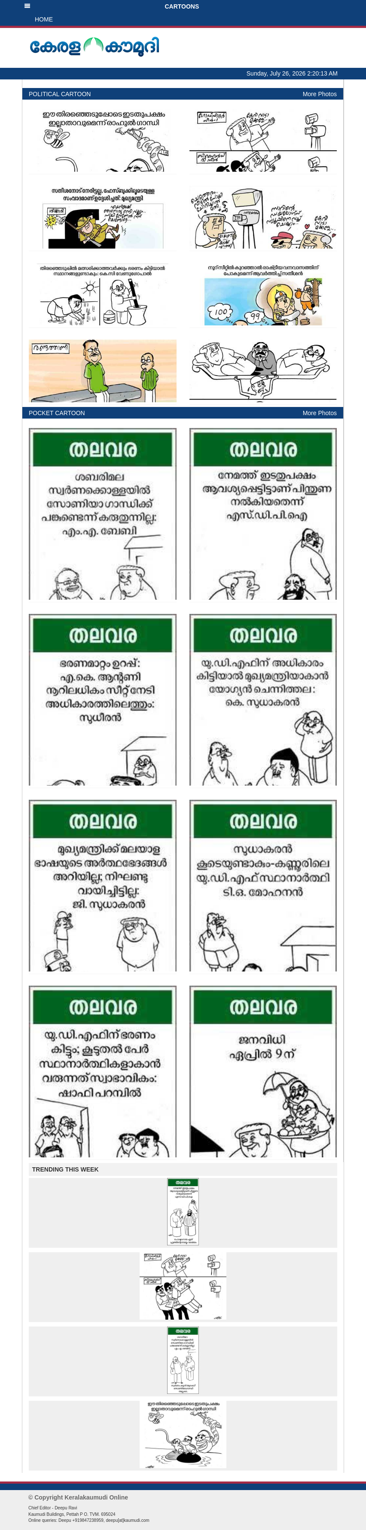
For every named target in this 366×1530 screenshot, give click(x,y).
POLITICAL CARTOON (60, 94)
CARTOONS (111, 6)
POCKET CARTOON (57, 413)
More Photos (320, 94)
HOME (44, 19)
